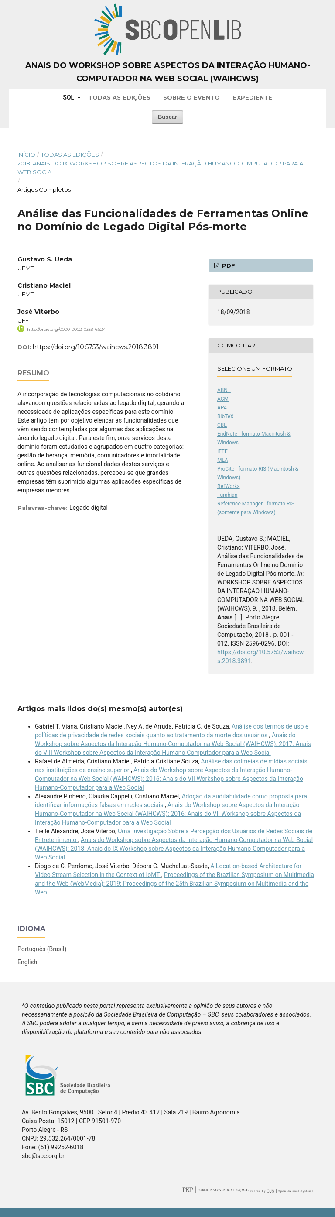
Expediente (252, 97)
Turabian (227, 495)
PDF (227, 265)
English (27, 962)
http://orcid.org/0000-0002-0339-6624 (66, 329)
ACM (223, 399)
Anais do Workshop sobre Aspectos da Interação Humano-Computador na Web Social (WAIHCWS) (167, 72)
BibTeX (225, 416)
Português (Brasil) (41, 948)
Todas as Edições (119, 97)
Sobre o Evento (191, 97)
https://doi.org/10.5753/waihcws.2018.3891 (96, 347)
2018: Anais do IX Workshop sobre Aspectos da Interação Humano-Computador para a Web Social (160, 167)
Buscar (167, 116)
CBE (222, 425)
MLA (222, 460)
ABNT (224, 390)
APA (222, 408)
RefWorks (228, 486)
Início (26, 154)
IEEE (222, 451)
